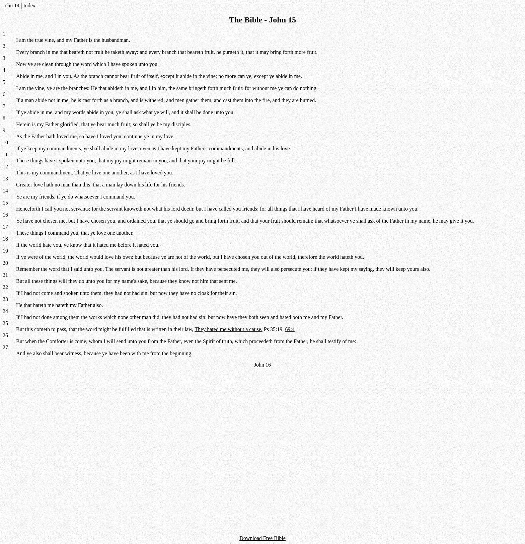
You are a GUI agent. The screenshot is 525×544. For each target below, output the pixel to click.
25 (5, 323)
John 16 (262, 365)
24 (5, 311)
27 (5, 347)
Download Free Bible (262, 538)
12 (5, 166)
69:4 (289, 329)
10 (5, 142)
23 (5, 299)
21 (5, 275)
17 (5, 227)
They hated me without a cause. (228, 329)
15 (5, 203)
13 (5, 178)
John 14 (11, 5)
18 (5, 239)
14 (5, 190)
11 (5, 154)
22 (5, 287)
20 (5, 263)
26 (5, 335)
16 (5, 215)
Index (29, 5)
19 (5, 251)
